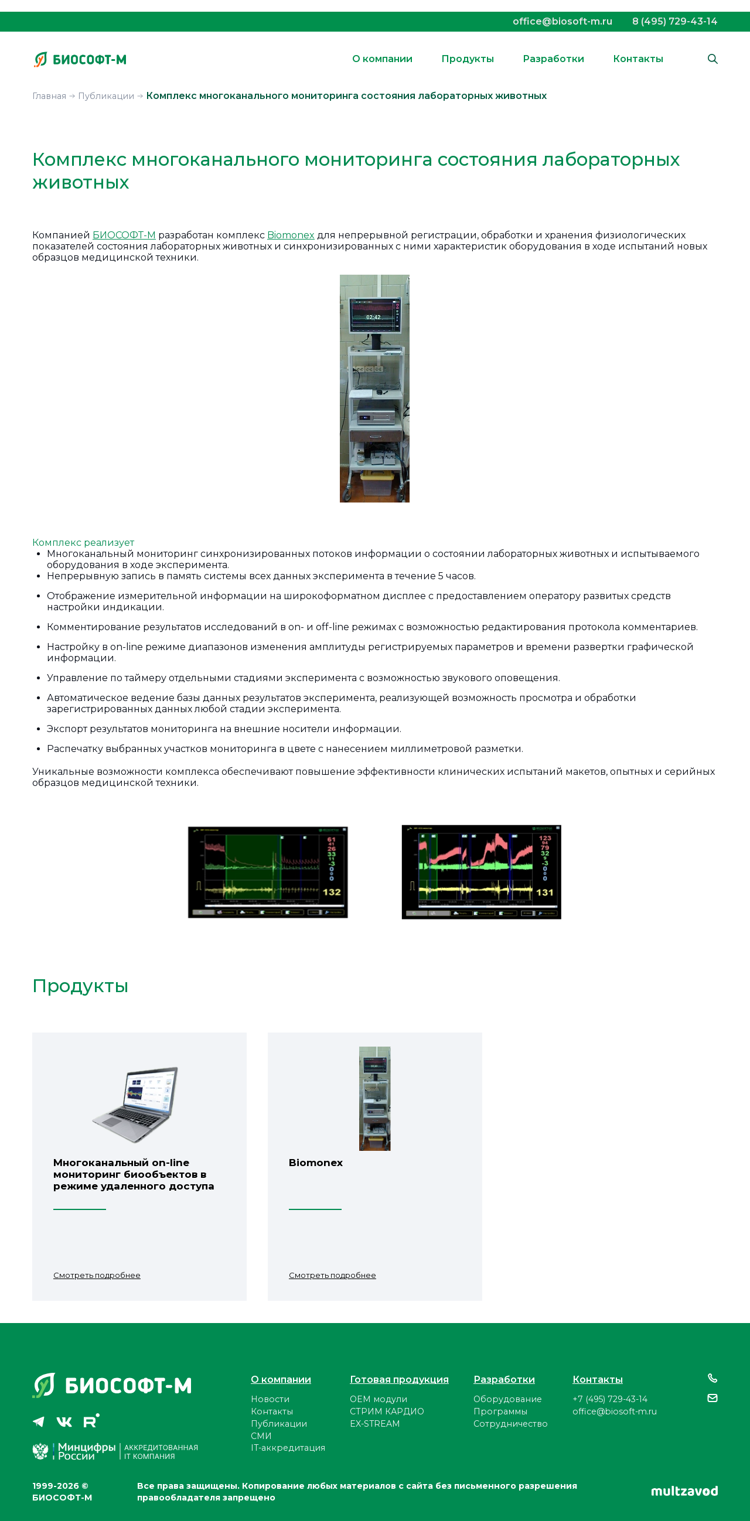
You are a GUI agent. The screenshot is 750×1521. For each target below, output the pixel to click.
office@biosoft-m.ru (562, 21)
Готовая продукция (399, 1379)
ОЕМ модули (378, 1399)
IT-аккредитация (288, 1448)
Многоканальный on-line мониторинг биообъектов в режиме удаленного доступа (133, 1174)
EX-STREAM (375, 1424)
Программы (500, 1411)
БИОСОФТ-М (124, 235)
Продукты (467, 58)
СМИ (261, 1436)
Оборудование (507, 1399)
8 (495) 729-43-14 (675, 21)
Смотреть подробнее (97, 1275)
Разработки (553, 58)
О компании (382, 58)
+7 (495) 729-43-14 (609, 1399)
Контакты (638, 58)
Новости (270, 1399)
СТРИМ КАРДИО (387, 1411)
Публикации (279, 1424)
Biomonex (291, 235)
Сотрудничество (510, 1424)
